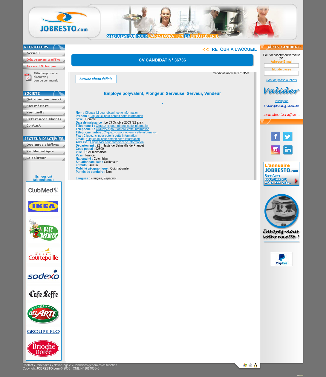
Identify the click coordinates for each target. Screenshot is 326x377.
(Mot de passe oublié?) (282, 80)
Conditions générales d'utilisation (95, 365)
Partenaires (43, 365)
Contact (28, 365)
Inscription (282, 101)
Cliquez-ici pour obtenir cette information (112, 112)
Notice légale (62, 365)
